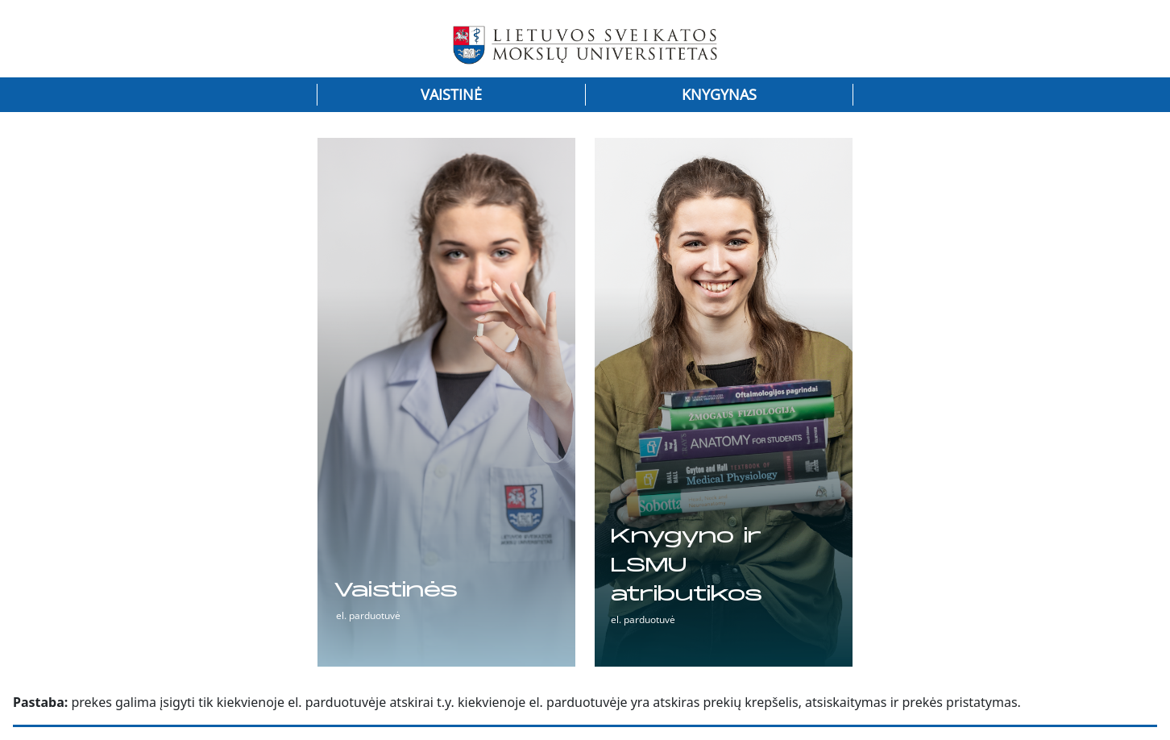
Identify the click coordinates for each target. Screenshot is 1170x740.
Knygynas (719, 94)
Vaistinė (451, 94)
